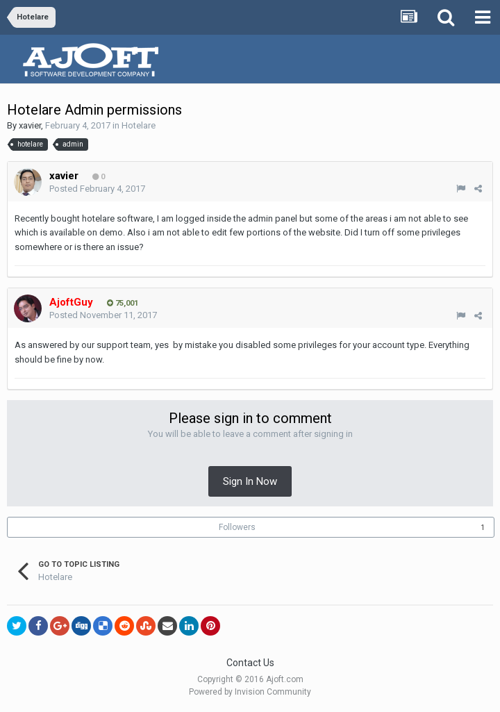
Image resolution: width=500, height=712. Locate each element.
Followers (237, 527)
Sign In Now (250, 481)
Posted (97, 188)
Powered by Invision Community (250, 692)
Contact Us (250, 662)
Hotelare (139, 125)
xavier (30, 125)
